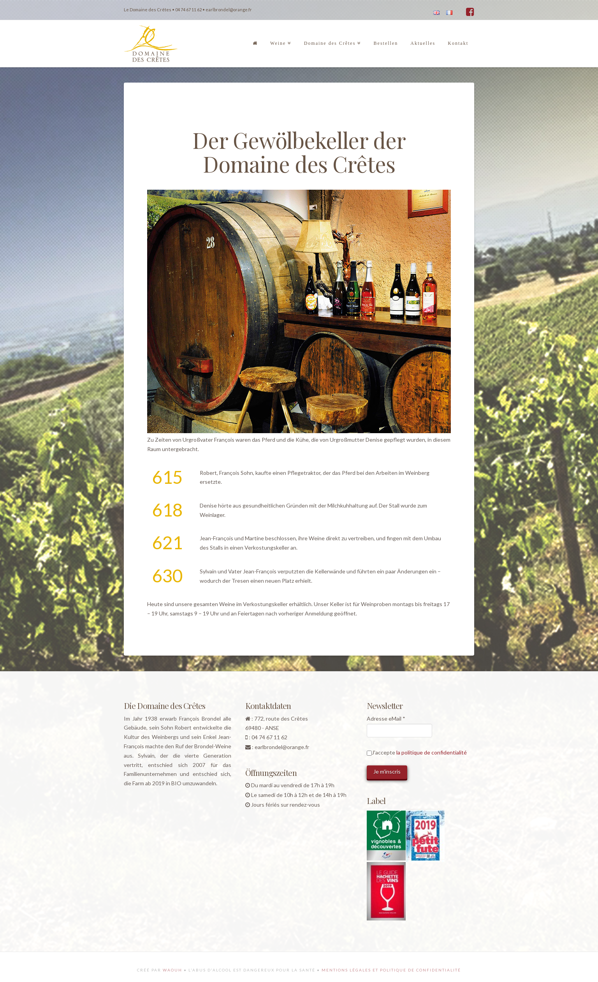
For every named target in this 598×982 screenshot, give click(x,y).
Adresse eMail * (386, 718)
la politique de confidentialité (431, 752)
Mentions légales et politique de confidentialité (391, 970)
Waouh (172, 970)
